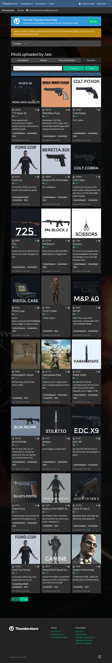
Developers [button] (40, 3)
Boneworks (8, 10)
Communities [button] (26, 3)
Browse (21, 10)
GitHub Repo (81, 634)
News (51, 3)
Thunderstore (9, 3)
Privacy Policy (57, 634)
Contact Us (56, 631)
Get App (93, 21)
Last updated (22, 60)
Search (74, 68)
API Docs (80, 631)
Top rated (91, 60)
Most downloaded (67, 60)
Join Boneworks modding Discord (42, 10)
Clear (91, 68)
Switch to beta (86, 3)
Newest (43, 60)
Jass (16, 116)
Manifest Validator (84, 643)
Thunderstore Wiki (59, 637)
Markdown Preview (84, 640)
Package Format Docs (85, 637)
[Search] (37, 68)
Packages (17, 43)
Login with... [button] (102, 3)
